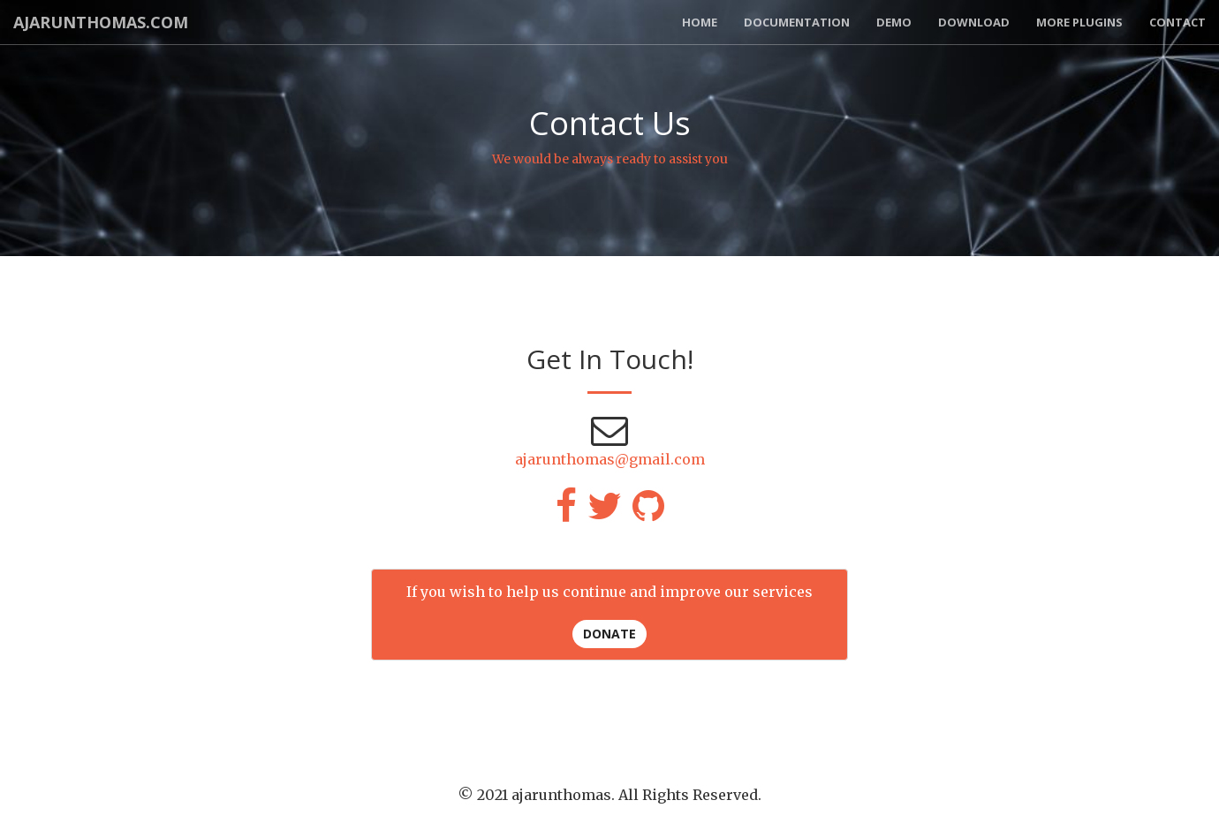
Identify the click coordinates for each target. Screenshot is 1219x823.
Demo (894, 22)
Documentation (797, 22)
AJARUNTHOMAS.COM (100, 22)
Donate (609, 633)
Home (699, 22)
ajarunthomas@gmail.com (610, 459)
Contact (1177, 22)
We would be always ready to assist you (610, 159)
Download (974, 22)
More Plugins (1079, 22)
